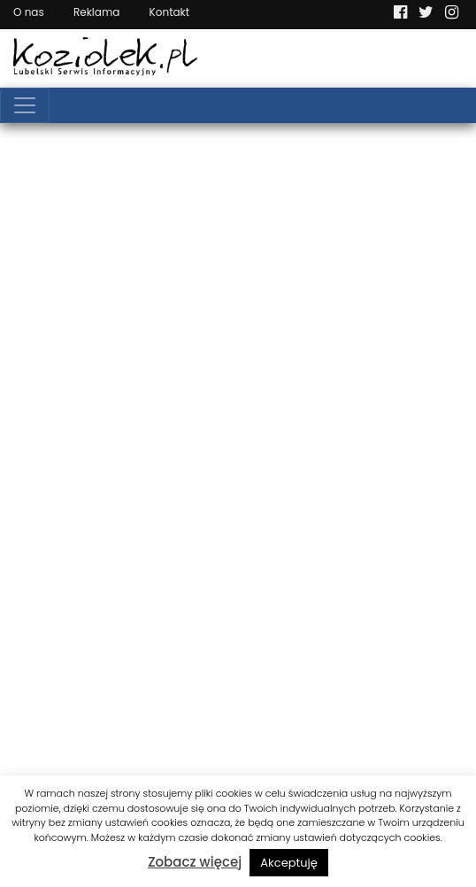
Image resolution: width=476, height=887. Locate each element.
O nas (28, 11)
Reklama (96, 11)
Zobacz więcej (195, 861)
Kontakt (170, 11)
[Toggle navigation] (25, 105)
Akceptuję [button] (289, 862)
